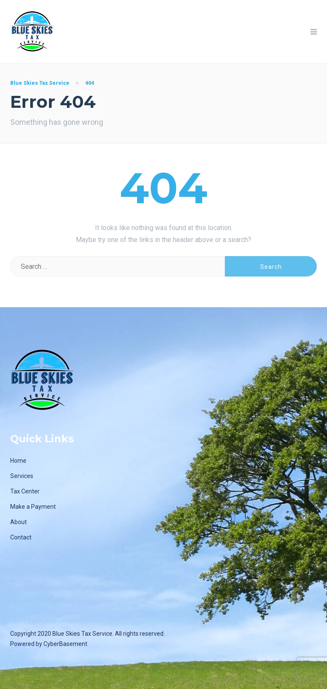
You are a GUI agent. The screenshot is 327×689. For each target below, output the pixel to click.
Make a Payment (33, 506)
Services (21, 476)
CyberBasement (65, 643)
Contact (21, 537)
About (18, 522)
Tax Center (25, 491)
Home (18, 460)
